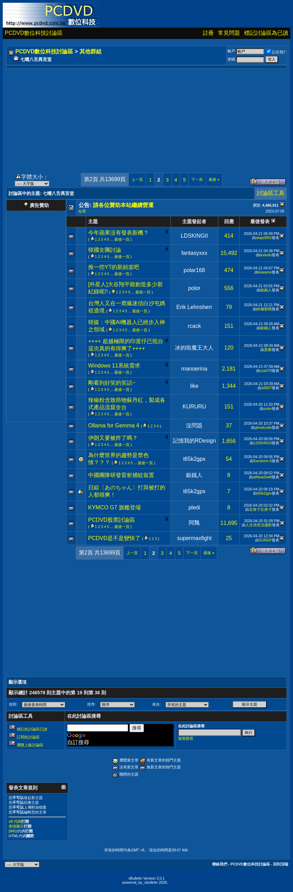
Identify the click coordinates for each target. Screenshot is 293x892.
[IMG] (13, 831)
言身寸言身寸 (260, 509)
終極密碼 (264, 309)
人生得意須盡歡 (258, 525)
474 (228, 270)
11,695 (228, 523)
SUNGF (265, 540)
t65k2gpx (194, 459)
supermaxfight (194, 538)
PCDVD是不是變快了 (114, 538)
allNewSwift (262, 477)
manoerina (194, 369)
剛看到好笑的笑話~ (111, 383)
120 (228, 348)
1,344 (229, 386)
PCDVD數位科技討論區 (34, 33)
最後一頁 (121, 239)
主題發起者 (194, 221)
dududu (266, 255)
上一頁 (137, 179)
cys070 (266, 371)
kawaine (265, 272)
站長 (82, 211)
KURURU (194, 406)
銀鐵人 (266, 290)
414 (228, 236)
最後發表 (260, 221)
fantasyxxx (194, 253)
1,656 (229, 441)
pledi (194, 507)
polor (194, 288)
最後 (214, 179)
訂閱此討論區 (28, 737)
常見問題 (229, 33)
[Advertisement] (146, 117)
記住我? (275, 52)
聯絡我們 (219, 864)
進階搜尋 (185, 738)
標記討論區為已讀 (266, 33)
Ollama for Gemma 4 (113, 425)
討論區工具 (270, 193)
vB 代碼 (15, 821)
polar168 (194, 270)
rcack (194, 326)
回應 (229, 221)
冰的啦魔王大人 (194, 348)
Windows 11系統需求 (114, 366)
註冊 (208, 33)
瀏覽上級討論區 (30, 745)
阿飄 (194, 523)
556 (228, 288)
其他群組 (91, 51)
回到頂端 (280, 864)
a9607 (266, 388)
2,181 (229, 369)
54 (229, 459)
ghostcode (263, 427)
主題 (93, 221)
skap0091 (264, 238)
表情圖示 (16, 826)
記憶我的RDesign (194, 441)
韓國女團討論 (104, 250)
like (194, 386)
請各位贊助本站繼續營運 (123, 205)
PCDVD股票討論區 (111, 520)
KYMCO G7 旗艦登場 (114, 507)
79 (229, 307)
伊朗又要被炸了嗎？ (113, 438)
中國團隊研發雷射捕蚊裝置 (121, 475)
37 (229, 425)
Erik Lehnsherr (194, 307)
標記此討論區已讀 (32, 729)
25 (229, 538)
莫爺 (268, 350)
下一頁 (197, 179)
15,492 (228, 253)
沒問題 (194, 425)
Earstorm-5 (262, 461)
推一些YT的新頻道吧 (113, 267)
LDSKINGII (194, 236)
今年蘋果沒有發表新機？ (118, 233)
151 (228, 326)
